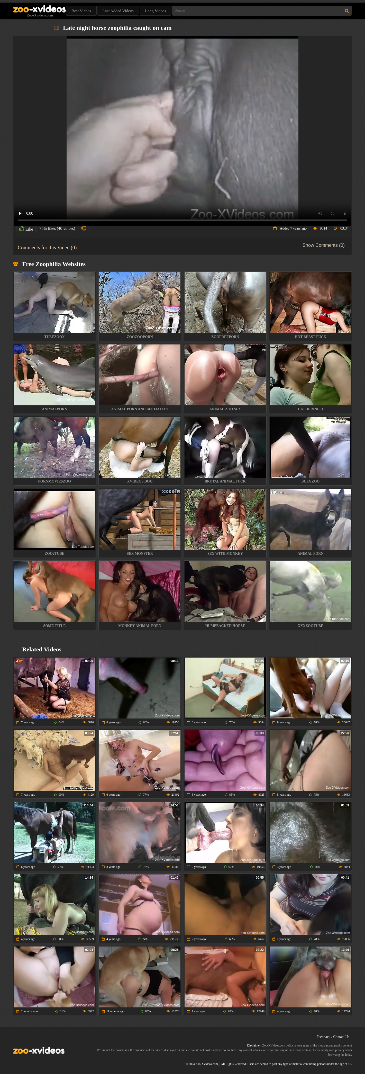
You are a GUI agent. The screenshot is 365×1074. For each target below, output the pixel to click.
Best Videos (81, 11)
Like (26, 228)
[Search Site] (347, 10)
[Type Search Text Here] (262, 10)
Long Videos (155, 11)
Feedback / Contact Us (333, 1037)
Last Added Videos (118, 11)
